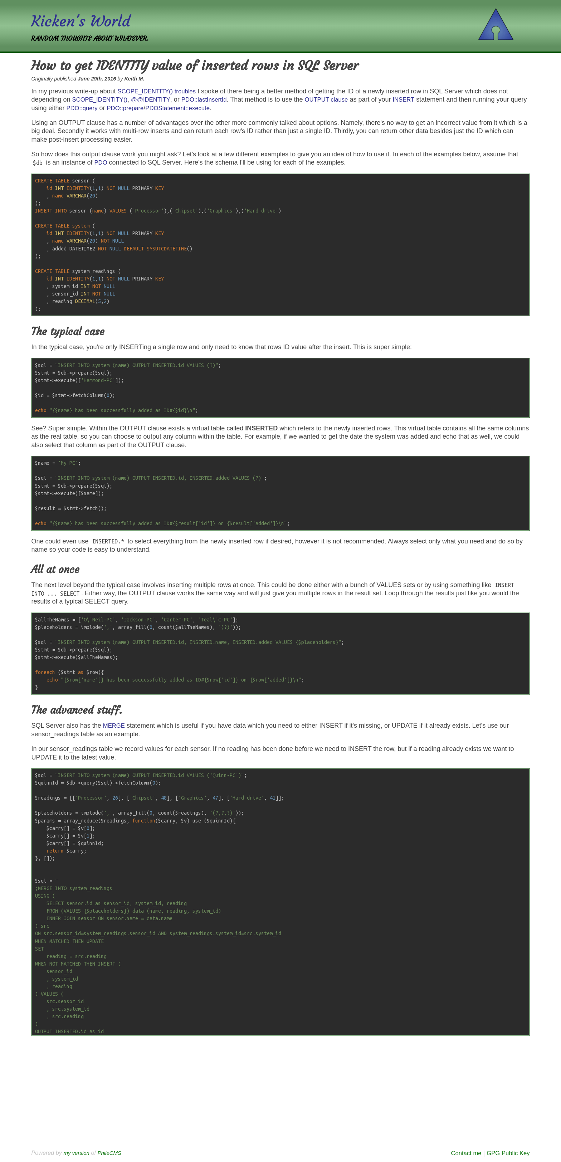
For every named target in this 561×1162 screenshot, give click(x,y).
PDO (101, 162)
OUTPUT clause (338, 99)
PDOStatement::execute (203, 108)
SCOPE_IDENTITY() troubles (160, 91)
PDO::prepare (147, 108)
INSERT (418, 99)
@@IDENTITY (156, 99)
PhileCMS (112, 1152)
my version (77, 1152)
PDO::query (101, 108)
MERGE (115, 725)
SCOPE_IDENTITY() (102, 99)
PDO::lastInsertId (212, 99)
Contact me (461, 1153)
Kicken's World (85, 21)
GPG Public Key (506, 1153)
